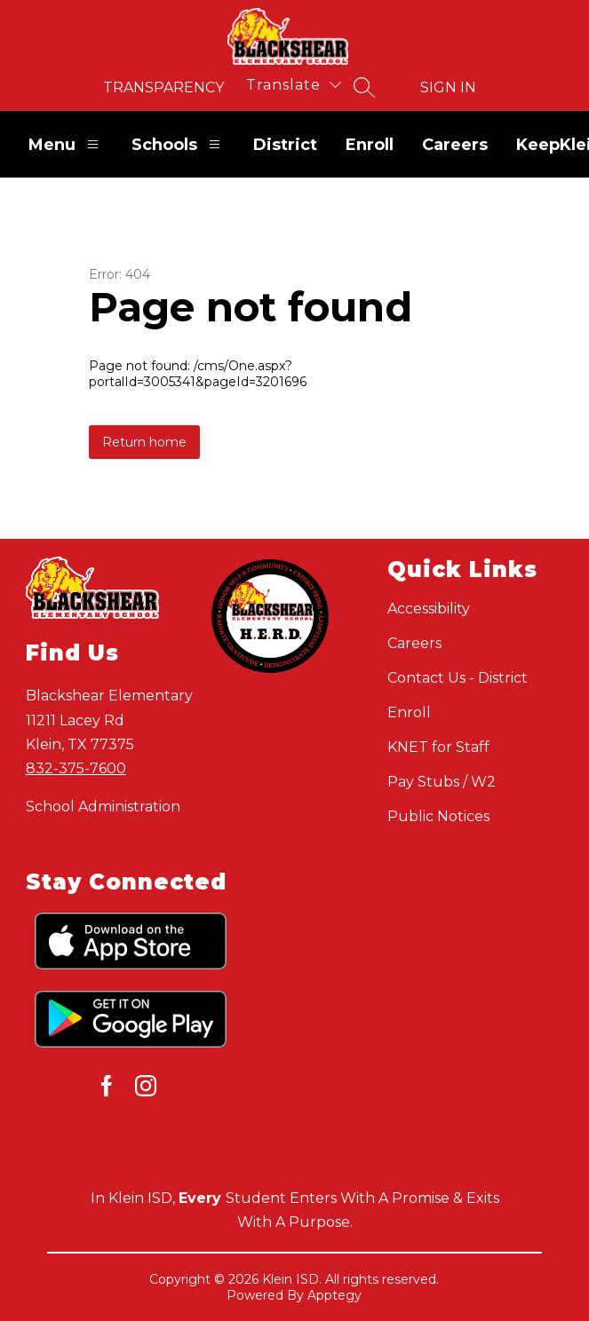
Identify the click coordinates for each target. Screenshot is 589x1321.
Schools (178, 144)
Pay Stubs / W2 (441, 781)
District (285, 144)
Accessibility (428, 608)
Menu (65, 144)
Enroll (370, 144)
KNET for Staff (438, 747)
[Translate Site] (294, 85)
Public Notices (438, 816)
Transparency (163, 87)
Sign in (448, 87)
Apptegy (334, 1295)
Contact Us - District (457, 677)
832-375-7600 (76, 768)
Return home (144, 442)
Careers (455, 144)
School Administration (103, 806)
